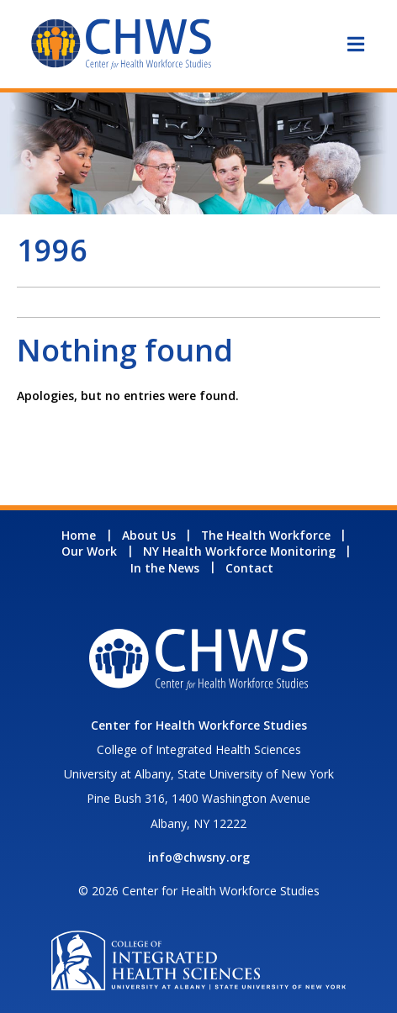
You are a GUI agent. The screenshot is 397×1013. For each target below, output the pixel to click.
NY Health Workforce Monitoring (239, 551)
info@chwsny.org (199, 857)
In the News (164, 568)
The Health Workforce (266, 535)
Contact (249, 568)
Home (78, 535)
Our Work (89, 551)
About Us (149, 535)
